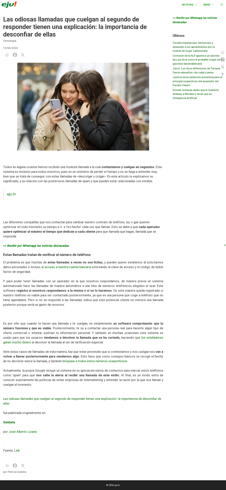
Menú (210, 4)
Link (17, 450)
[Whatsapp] (7, 55)
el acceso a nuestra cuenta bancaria (65, 267)
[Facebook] (15, 55)
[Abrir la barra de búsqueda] (221, 4)
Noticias (191, 4)
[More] (222, 74)
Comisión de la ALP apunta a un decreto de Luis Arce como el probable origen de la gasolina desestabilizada (198, 59)
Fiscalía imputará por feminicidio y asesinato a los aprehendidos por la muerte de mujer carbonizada (194, 46)
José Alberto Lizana (23, 432)
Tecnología (9, 40)
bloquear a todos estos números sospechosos (95, 361)
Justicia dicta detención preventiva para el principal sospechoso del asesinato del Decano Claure (197, 81)
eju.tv (11, 194)
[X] (22, 55)
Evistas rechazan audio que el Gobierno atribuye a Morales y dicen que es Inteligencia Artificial (196, 94)
